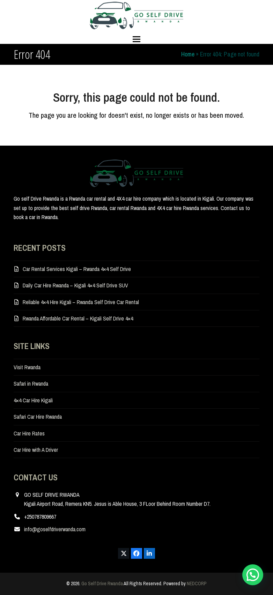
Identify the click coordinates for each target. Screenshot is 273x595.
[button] (136, 39)
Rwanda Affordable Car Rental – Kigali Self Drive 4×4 (78, 318)
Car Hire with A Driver (36, 450)
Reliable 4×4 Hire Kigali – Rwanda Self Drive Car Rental (81, 302)
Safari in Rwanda (31, 383)
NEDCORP (197, 583)
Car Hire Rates (29, 433)
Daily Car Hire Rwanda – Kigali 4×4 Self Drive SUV (75, 285)
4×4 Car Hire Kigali (33, 400)
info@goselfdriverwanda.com (55, 529)
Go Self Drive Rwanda (102, 583)
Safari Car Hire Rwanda (38, 416)
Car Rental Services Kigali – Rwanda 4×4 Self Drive (77, 269)
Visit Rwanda (27, 367)
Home (187, 54)
